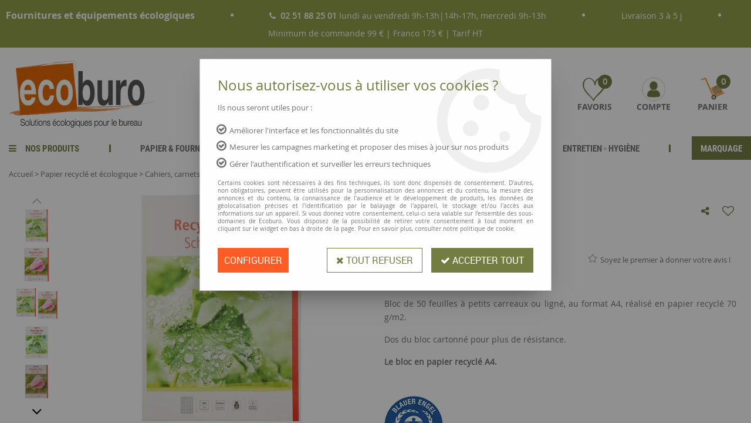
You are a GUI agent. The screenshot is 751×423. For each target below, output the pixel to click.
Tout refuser (374, 260)
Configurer (253, 260)
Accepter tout (482, 260)
